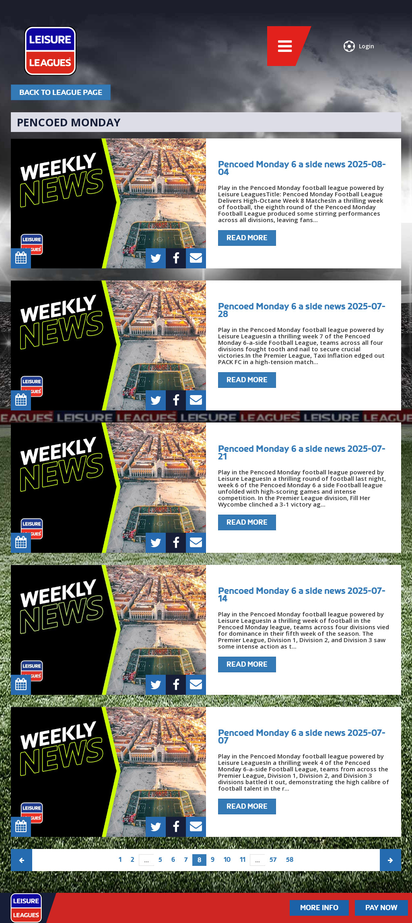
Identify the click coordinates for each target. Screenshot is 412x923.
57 (273, 859)
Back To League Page (60, 92)
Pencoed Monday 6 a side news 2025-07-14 (301, 594)
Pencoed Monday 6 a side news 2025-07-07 (301, 736)
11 (242, 859)
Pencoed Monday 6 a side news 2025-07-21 (301, 452)
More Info (319, 908)
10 (227, 859)
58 (289, 859)
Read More (247, 238)
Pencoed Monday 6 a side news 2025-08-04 (302, 168)
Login (359, 46)
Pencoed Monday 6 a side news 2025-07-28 (301, 310)
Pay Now (381, 908)
